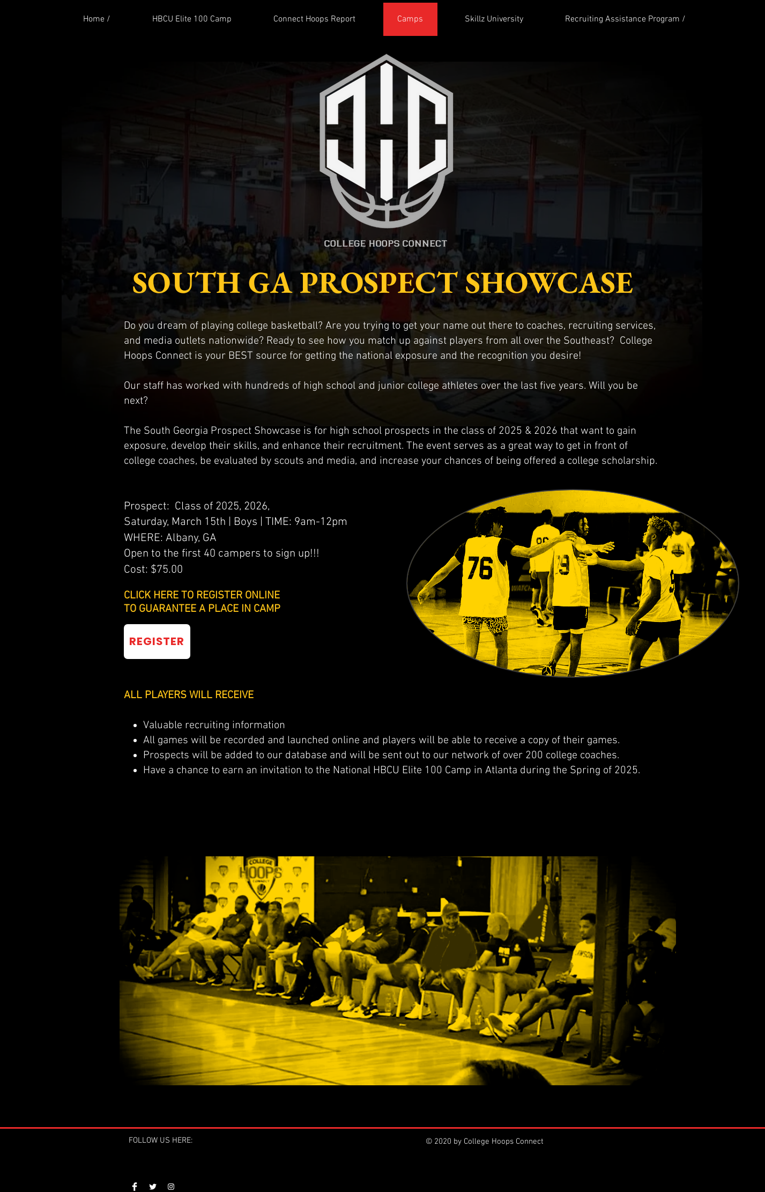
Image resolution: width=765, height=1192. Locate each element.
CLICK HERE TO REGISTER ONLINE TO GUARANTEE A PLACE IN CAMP (202, 602)
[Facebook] (134, 1186)
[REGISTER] (157, 641)
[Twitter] (152, 1186)
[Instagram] (171, 1186)
